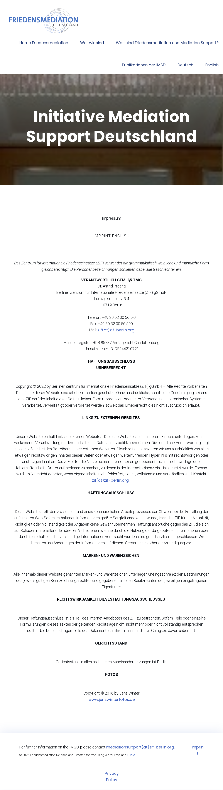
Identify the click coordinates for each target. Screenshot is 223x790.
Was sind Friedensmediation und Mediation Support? (167, 43)
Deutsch (185, 65)
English (212, 65)
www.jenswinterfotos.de (111, 700)
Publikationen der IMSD (144, 65)
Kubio (131, 755)
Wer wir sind (92, 43)
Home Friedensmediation (43, 43)
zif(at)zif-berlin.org (116, 330)
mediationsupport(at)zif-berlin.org (140, 747)
